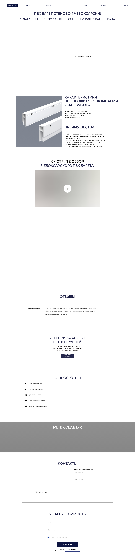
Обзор (85, 5)
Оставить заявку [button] (67, 355)
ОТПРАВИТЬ (67, 544)
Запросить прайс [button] (83, 57)
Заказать (49, 5)
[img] (20, 312)
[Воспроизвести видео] (67, 189)
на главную (12, 5)
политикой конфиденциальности (72, 550)
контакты (124, 5)
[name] (67, 523)
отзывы (103, 5)
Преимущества (30, 5)
